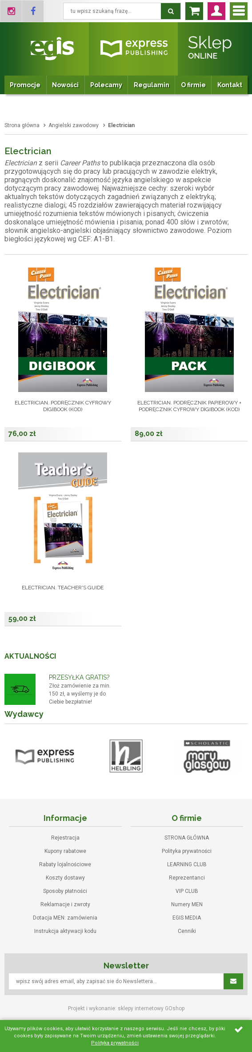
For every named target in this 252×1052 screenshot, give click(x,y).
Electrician (121, 125)
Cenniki (187, 931)
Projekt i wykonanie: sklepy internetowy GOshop (126, 1008)
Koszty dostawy (65, 878)
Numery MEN (187, 904)
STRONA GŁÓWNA (186, 838)
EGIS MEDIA (186, 918)
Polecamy (106, 84)
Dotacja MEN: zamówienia (65, 918)
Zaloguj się (216, 11)
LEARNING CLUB (187, 864)
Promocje (25, 84)
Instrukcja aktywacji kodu (65, 931)
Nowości (65, 84)
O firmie (193, 84)
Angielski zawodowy (73, 125)
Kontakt (229, 84)
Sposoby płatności (65, 891)
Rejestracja (65, 838)
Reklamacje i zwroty (65, 904)
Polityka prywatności (187, 851)
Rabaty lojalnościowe (65, 864)
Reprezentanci (187, 878)
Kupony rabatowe (65, 851)
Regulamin (151, 84)
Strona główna (22, 125)
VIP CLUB (187, 891)
